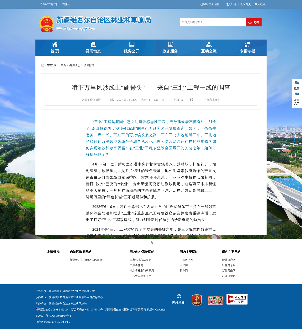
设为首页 (245, 4)
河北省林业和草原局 (142, 270)
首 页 (54, 51)
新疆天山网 (229, 270)
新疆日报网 (229, 276)
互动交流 (208, 51)
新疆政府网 (229, 259)
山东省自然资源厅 (140, 276)
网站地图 (178, 302)
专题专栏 (247, 51)
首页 (63, 65)
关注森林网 (136, 265)
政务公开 (131, 51)
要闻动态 (93, 51)
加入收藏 (260, 4)
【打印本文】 (212, 99)
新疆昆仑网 (229, 265)
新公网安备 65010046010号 (86, 309)
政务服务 (170, 51)
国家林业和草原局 (140, 259)
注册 (217, 4)
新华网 (184, 270)
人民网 (184, 265)
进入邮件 (231, 4)
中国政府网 (186, 259)
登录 (211, 4)
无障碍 (204, 4)
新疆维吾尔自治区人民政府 (86, 259)
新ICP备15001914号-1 (58, 315)
